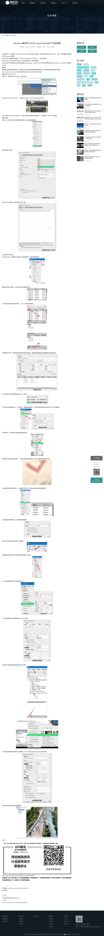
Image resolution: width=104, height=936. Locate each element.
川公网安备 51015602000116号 (72, 934)
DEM (22, 581)
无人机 (93, 70)
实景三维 (94, 67)
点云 (27, 555)
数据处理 (96, 464)
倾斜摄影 (80, 76)
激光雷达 (86, 70)
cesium (93, 73)
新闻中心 (64, 3)
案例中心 (53, 3)
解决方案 (43, 3)
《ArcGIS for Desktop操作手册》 (85, 82)
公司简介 (66, 918)
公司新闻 (81, 51)
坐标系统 (94, 79)
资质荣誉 (66, 921)
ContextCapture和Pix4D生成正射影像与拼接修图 (26, 54)
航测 (97, 82)
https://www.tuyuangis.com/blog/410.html (18, 888)
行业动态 (92, 47)
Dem (3, 618)
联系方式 (66, 923)
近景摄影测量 (5, 918)
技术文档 (92, 51)
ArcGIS (79, 70)
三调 (88, 79)
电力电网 (21, 921)
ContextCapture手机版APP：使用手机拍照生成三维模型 (14, 902)
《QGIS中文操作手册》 (83, 67)
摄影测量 (86, 64)
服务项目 (32, 3)
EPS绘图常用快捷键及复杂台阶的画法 (11, 898)
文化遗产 (21, 923)
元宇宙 (79, 73)
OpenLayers (86, 73)
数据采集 (96, 466)
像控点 (89, 85)
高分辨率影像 (81, 79)
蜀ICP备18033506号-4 (59, 934)
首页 (23, 3)
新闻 (84, 85)
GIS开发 (96, 462)
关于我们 (75, 3)
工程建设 (21, 918)
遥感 (86, 76)
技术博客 (13, 35)
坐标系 (10, 353)
